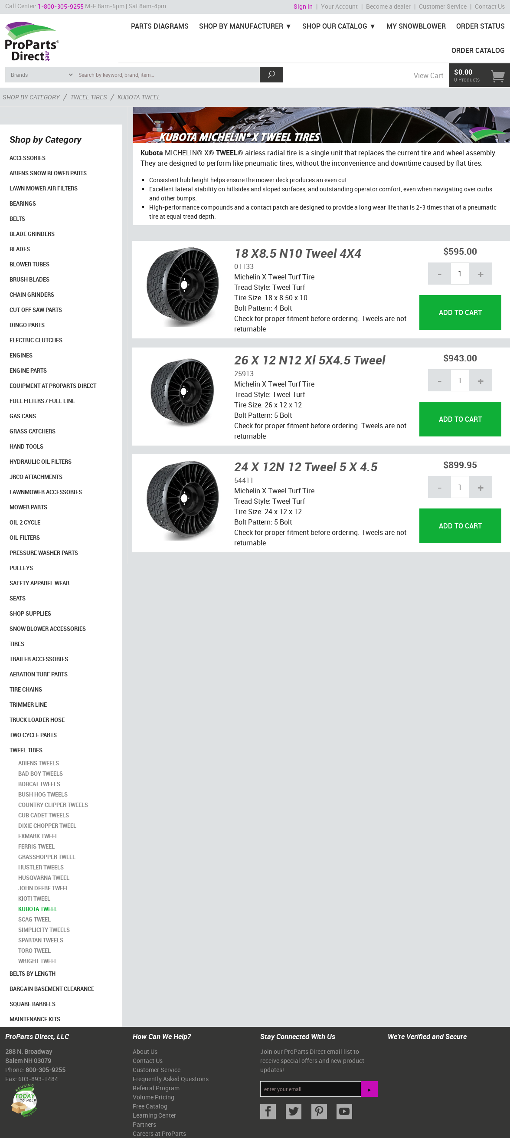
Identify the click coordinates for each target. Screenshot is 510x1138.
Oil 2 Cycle (25, 522)
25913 (244, 373)
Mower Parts (28, 507)
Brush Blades (29, 279)
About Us (145, 1051)
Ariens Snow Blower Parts (48, 173)
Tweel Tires (26, 750)
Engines (21, 355)
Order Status (480, 26)
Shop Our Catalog (334, 26)
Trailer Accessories (39, 659)
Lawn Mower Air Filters (44, 188)
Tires (17, 644)
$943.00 (460, 357)
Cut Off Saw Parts (36, 310)
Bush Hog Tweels (43, 794)
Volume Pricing (153, 1097)
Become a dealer (388, 6)
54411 (244, 480)
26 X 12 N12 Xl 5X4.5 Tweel (309, 359)
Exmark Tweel (38, 836)
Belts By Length (33, 973)
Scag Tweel (34, 919)
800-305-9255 (45, 1070)
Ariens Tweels (38, 763)
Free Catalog (150, 1106)
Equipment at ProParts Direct (53, 386)
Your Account (339, 6)
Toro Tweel (34, 950)
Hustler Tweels (41, 867)
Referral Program (156, 1088)
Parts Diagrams (160, 26)
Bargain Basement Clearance (52, 989)
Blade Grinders (32, 234)
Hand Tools (26, 446)
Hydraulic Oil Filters (41, 462)
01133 (244, 266)
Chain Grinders (32, 294)
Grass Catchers (33, 431)
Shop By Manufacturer (241, 26)
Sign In (303, 6)
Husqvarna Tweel (43, 878)
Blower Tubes (29, 264)
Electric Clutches (36, 340)
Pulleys (21, 568)
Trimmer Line (28, 704)
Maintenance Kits (35, 1019)
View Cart (428, 75)
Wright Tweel (37, 961)
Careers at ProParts (159, 1133)
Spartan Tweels (40, 940)
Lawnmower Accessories (46, 492)
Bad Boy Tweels (40, 773)
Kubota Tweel (37, 909)
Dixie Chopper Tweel (47, 826)
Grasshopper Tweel (46, 857)
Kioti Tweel (34, 898)
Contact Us (490, 6)
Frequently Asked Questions (171, 1079)
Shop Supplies (30, 613)
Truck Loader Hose (37, 720)
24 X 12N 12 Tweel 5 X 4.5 (305, 466)
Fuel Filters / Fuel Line (42, 401)
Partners (144, 1124)
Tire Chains (26, 689)
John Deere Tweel (43, 888)
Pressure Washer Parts (44, 553)
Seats (18, 598)
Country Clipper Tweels (53, 805)
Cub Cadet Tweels (43, 815)
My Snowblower (416, 26)
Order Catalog (478, 50)
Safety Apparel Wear (39, 583)
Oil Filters (25, 537)
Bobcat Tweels (39, 784)
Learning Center (154, 1115)
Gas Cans (23, 416)
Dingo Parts (27, 325)
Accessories (28, 158)
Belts (17, 219)
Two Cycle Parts (33, 735)
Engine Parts (28, 370)
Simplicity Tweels (44, 930)
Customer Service (443, 6)
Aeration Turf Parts (39, 674)
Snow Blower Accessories (48, 629)
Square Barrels (33, 1004)
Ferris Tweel (36, 846)
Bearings (23, 203)
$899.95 (460, 464)
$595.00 (460, 251)
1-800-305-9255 (61, 6)
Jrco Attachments (36, 477)
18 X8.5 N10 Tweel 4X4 (297, 253)
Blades (20, 249)
